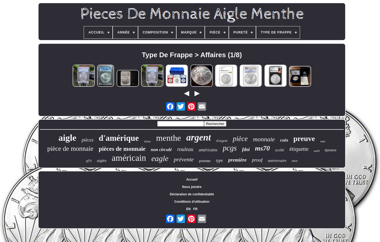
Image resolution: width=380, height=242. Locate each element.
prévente (184, 159)
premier (205, 161)
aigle (67, 138)
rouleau (185, 149)
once (295, 161)
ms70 (262, 148)
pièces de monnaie (122, 149)
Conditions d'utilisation (192, 202)
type (219, 160)
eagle (159, 158)
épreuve (330, 150)
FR (195, 209)
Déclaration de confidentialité (192, 194)
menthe (168, 138)
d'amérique (119, 138)
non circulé (161, 149)
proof (257, 160)
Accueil (192, 179)
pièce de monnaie (70, 148)
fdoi (246, 149)
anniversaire (277, 161)
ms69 (317, 150)
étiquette (298, 149)
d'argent (221, 141)
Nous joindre (191, 187)
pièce (240, 139)
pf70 (89, 161)
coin (284, 140)
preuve (304, 138)
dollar (147, 141)
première (237, 160)
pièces (87, 140)
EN (188, 209)
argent (198, 137)
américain (129, 158)
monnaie (264, 139)
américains (208, 150)
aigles (101, 160)
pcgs (230, 148)
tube (322, 141)
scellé (279, 150)
